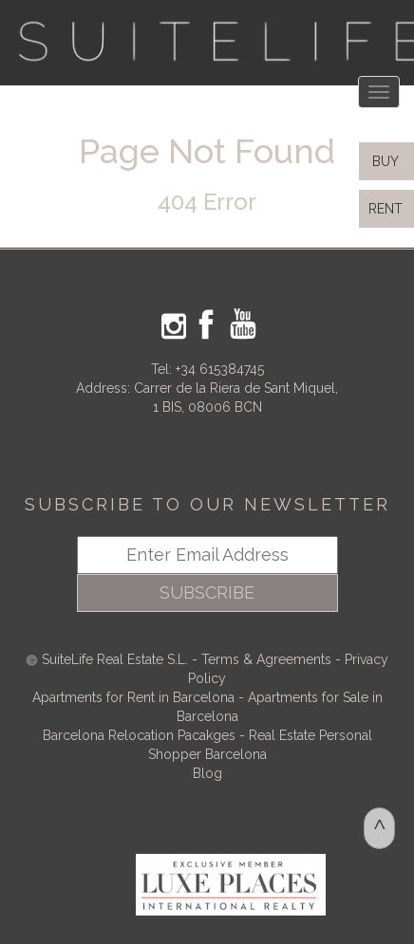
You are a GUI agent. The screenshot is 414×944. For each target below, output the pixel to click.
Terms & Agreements (266, 659)
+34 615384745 (220, 369)
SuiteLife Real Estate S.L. (115, 659)
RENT (389, 208)
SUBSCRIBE (207, 592)
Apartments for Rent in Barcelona (135, 697)
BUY (383, 161)
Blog (207, 773)
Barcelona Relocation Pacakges (139, 735)
